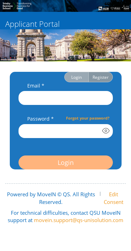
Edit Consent (113, 198)
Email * (35, 85)
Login (76, 77)
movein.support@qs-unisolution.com (78, 219)
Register (101, 77)
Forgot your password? (87, 118)
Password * (40, 118)
